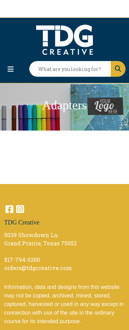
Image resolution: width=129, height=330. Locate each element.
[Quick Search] (70, 69)
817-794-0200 (22, 259)
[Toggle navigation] (10, 69)
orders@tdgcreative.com (38, 267)
